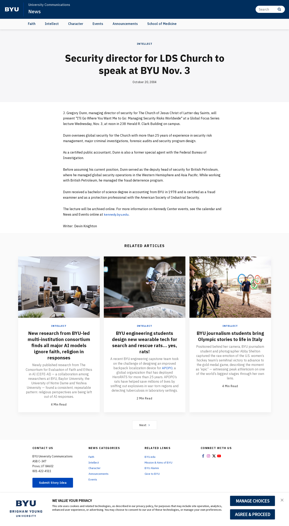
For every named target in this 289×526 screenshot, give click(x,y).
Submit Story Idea (53, 482)
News (34, 11)
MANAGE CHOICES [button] (252, 501)
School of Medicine (162, 24)
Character (75, 24)
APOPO (167, 368)
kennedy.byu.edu (116, 214)
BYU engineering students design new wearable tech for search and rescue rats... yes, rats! (144, 342)
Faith (31, 24)
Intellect (52, 24)
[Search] (270, 9)
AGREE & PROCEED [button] (252, 514)
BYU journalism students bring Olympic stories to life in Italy (230, 339)
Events (98, 24)
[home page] (12, 9)
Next (144, 425)
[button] (282, 500)
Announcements (125, 24)
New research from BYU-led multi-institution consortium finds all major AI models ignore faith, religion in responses (59, 345)
